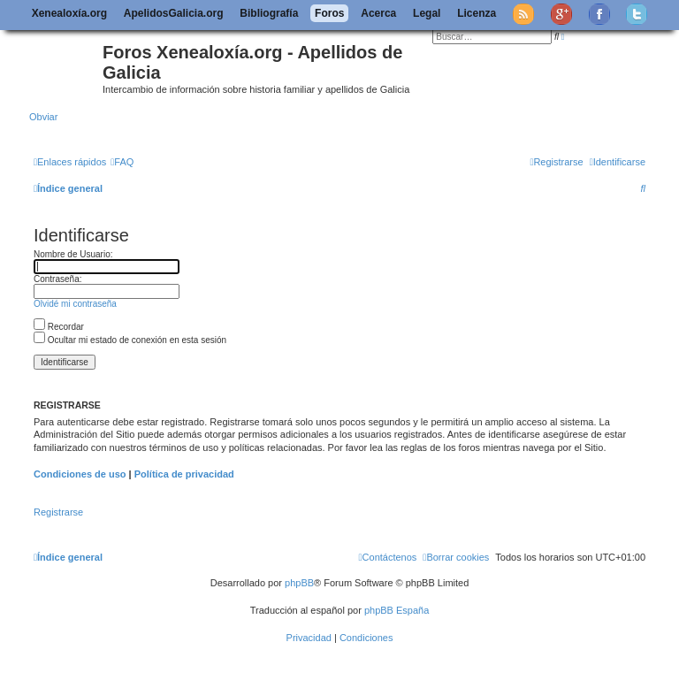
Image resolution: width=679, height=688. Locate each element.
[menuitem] (122, 162)
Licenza (476, 13)
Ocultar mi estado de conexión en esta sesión (130, 340)
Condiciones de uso (80, 474)
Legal (426, 13)
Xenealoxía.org (69, 13)
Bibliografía (269, 13)
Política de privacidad (184, 474)
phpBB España (396, 610)
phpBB (299, 582)
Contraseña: (57, 279)
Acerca (378, 13)
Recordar (59, 327)
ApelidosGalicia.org (174, 13)
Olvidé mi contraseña (75, 304)
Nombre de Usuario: (73, 254)
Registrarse (58, 512)
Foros (329, 13)
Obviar (43, 116)
